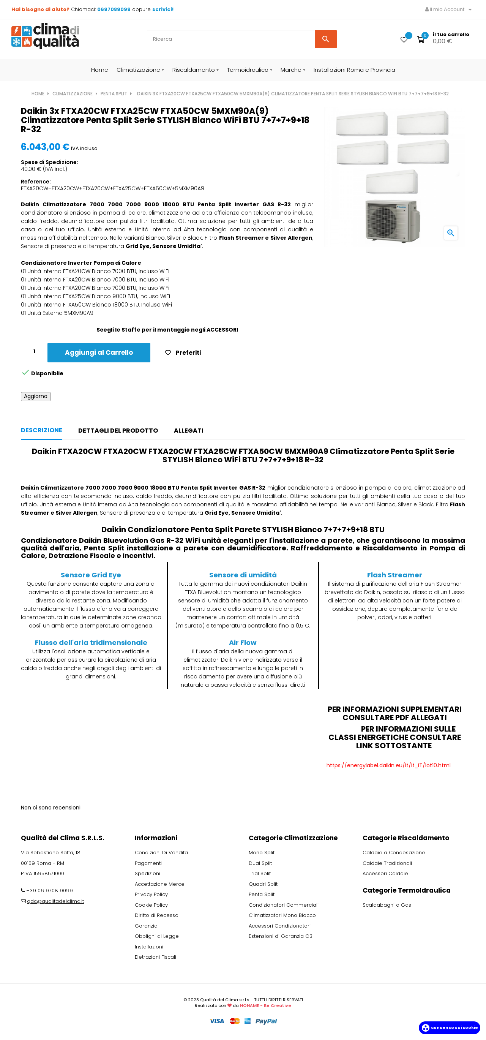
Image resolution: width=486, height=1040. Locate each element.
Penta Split (262, 894)
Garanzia (146, 925)
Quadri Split (263, 884)
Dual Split (260, 863)
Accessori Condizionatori (280, 925)
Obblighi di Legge (157, 936)
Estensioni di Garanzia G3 (280, 936)
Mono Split (262, 852)
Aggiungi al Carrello (99, 352)
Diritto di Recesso (156, 915)
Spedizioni (147, 873)
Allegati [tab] (189, 430)
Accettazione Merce (160, 884)
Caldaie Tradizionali (387, 863)
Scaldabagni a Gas (387, 905)
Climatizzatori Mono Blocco (282, 915)
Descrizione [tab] (41, 430)
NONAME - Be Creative (265, 1005)
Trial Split (260, 873)
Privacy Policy (151, 894)
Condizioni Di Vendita (161, 852)
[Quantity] (34, 351)
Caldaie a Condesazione (394, 852)
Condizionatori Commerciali (284, 905)
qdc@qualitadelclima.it (55, 901)
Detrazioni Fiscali (155, 957)
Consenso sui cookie (449, 1027)
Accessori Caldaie (385, 873)
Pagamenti (148, 863)
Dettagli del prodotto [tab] (118, 430)
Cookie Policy (151, 905)
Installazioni (149, 946)
